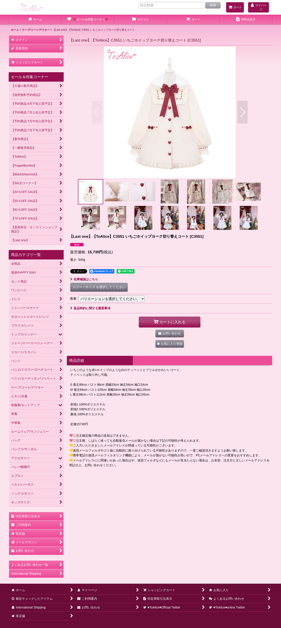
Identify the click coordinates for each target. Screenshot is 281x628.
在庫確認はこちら (84, 279)
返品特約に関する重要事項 (90, 308)
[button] (97, 112)
